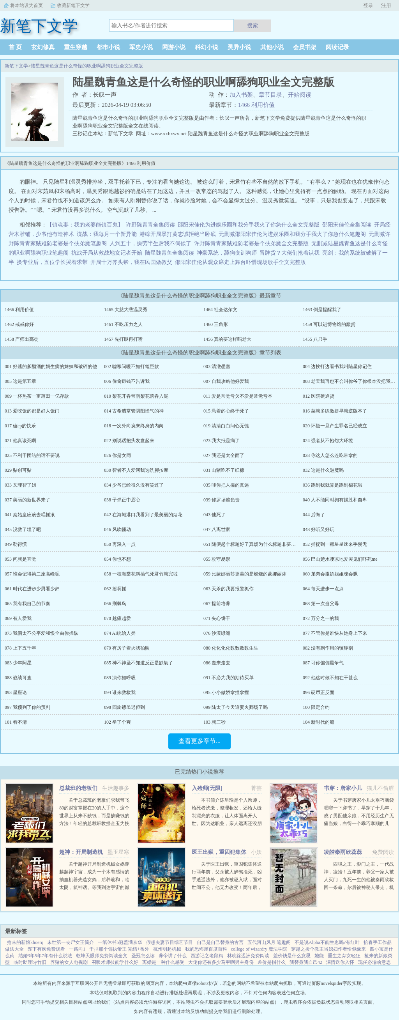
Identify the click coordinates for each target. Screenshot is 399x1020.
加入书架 (241, 95)
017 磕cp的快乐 (20, 426)
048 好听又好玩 (318, 529)
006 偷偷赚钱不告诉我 (127, 381)
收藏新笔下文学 (73, 5)
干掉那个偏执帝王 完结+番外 (119, 949)
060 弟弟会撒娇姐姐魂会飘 (330, 574)
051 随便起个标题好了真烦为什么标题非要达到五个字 (258, 544)
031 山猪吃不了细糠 (223, 470)
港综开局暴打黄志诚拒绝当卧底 (177, 234)
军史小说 (141, 47)
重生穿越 (75, 47)
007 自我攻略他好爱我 (226, 381)
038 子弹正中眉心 (122, 500)
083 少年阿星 (18, 663)
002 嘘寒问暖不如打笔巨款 (131, 366)
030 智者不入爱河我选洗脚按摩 (136, 470)
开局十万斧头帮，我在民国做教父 (131, 262)
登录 (368, 5)
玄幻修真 (43, 47)
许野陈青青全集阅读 (150, 225)
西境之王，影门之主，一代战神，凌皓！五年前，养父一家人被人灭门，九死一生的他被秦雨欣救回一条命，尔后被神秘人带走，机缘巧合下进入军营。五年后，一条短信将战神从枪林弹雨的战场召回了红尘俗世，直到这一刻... (359, 887)
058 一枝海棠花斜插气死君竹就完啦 (141, 574)
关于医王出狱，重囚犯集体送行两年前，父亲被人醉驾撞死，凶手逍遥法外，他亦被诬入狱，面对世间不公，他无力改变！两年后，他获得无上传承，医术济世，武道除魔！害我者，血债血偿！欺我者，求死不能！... (227, 887)
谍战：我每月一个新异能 (107, 234)
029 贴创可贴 (18, 470)
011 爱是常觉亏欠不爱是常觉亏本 (237, 396)
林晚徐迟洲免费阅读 (248, 955)
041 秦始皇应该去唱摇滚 (30, 514)
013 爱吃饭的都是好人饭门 (32, 411)
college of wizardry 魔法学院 (259, 949)
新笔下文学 (16, 66)
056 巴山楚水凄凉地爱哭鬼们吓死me (340, 559)
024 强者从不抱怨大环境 (328, 440)
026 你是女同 (117, 455)
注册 (386, 5)
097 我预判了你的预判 (27, 707)
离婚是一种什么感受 (163, 962)
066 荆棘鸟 (115, 603)
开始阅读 (299, 95)
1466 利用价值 (256, 105)
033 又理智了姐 (20, 485)
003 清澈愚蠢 (216, 366)
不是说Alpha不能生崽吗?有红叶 (327, 942)
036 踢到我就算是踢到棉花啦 (332, 485)
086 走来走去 (216, 663)
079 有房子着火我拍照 (127, 648)
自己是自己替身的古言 (220, 942)
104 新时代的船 (318, 722)
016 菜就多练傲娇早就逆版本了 (335, 411)
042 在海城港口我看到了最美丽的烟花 (143, 514)
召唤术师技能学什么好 (115, 962)
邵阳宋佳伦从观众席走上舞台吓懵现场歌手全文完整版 (240, 262)
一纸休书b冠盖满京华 (120, 942)
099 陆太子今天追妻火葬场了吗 (235, 707)
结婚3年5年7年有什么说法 (45, 955)
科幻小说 (206, 47)
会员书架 (304, 47)
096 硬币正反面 (318, 692)
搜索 (252, 25)
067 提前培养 (216, 603)
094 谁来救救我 (120, 692)
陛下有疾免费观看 (46, 949)
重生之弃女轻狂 (344, 955)
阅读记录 (337, 47)
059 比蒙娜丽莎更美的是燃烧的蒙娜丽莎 (244, 574)
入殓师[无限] (207, 788)
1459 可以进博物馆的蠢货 (329, 324)
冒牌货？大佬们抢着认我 (290, 253)
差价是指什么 (272, 962)
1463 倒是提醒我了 (322, 309)
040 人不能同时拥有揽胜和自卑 (335, 500)
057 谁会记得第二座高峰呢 (32, 574)
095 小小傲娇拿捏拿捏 (226, 692)
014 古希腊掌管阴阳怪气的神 (134, 411)
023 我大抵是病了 (221, 440)
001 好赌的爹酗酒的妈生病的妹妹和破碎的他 (51, 366)
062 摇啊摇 (115, 588)
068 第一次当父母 (321, 603)
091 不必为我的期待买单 (228, 677)
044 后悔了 (314, 514)
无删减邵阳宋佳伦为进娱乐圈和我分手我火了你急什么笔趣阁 (292, 234)
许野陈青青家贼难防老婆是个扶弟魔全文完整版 (251, 243)
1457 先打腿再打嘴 (123, 339)
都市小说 (108, 47)
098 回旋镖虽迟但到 (124, 707)
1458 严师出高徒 (22, 339)
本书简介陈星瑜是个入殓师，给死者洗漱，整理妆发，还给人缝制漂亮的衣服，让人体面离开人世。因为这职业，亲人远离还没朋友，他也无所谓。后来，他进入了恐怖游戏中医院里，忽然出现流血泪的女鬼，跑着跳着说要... (227, 823)
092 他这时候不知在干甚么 (330, 677)
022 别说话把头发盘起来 (129, 440)
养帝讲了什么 (173, 955)
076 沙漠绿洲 (216, 633)
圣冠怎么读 (143, 955)
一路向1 (77, 949)
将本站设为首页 (26, 5)
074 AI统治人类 (120, 633)
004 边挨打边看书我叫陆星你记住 (337, 366)
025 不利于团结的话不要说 (32, 455)
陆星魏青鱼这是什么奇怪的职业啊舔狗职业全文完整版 (87, 66)
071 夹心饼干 (216, 618)
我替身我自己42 (306, 962)
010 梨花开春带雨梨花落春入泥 (136, 396)
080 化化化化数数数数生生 (230, 648)
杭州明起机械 (167, 949)
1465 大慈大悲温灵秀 (125, 309)
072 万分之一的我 (321, 618)
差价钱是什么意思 (292, 955)
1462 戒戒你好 (19, 324)
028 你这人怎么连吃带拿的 (330, 455)
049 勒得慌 (16, 544)
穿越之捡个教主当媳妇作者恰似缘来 (328, 949)
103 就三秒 (214, 722)
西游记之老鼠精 (207, 955)
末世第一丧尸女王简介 (70, 942)
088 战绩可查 (18, 677)
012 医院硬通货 (318, 396)
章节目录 (270, 95)
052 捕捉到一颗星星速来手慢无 (335, 544)
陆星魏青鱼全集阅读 (169, 253)
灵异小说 (239, 47)
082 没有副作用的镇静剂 (328, 648)
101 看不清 (16, 722)
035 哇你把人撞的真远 (226, 485)
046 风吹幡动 (117, 529)
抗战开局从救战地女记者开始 (106, 253)
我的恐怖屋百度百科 (206, 949)
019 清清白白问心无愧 (226, 426)
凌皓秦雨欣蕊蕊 (343, 852)
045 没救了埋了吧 (23, 529)
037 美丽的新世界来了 (27, 500)
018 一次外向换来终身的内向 (134, 426)
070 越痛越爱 (117, 618)
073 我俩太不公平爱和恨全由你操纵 (41, 633)
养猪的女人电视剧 (69, 962)
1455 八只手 (315, 339)
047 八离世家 (216, 529)
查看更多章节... (199, 741)
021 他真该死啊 (20, 440)
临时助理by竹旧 (30, 962)
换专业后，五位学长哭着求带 (52, 262)
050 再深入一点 (120, 544)
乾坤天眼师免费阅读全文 (101, 955)
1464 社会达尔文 (220, 309)
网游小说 (173, 47)
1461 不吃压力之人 (123, 324)
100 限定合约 (316, 707)
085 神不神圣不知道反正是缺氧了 (138, 663)
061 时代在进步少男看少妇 (32, 588)
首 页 (15, 47)
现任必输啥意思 (374, 962)
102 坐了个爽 (117, 722)
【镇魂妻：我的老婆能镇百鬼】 (85, 225)
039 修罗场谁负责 (221, 500)
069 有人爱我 (18, 618)
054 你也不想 (117, 559)
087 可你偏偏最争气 (323, 663)
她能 (319, 955)
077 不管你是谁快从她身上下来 (335, 633)
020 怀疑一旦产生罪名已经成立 (335, 426)
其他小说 (272, 47)
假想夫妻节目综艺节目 (169, 942)
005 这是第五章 (20, 381)
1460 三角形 (215, 324)
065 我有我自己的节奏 (27, 603)
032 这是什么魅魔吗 (323, 470)
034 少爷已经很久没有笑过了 (134, 485)
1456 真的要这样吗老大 (227, 339)
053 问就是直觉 (20, 559)
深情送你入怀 (340, 962)
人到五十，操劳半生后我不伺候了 (150, 243)
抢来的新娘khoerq (25, 942)
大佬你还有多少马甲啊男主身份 (221, 962)
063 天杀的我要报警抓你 (228, 588)
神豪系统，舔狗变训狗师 (227, 253)
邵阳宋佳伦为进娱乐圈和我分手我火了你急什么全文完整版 (249, 225)
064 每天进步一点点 (323, 588)
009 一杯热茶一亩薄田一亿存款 (37, 396)
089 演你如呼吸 (120, 677)
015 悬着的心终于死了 (226, 411)
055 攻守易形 (216, 559)
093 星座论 (16, 692)
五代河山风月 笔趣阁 (269, 942)
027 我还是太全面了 (223, 455)
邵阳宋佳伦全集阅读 (346, 225)
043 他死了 (214, 514)
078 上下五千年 (20, 648)
